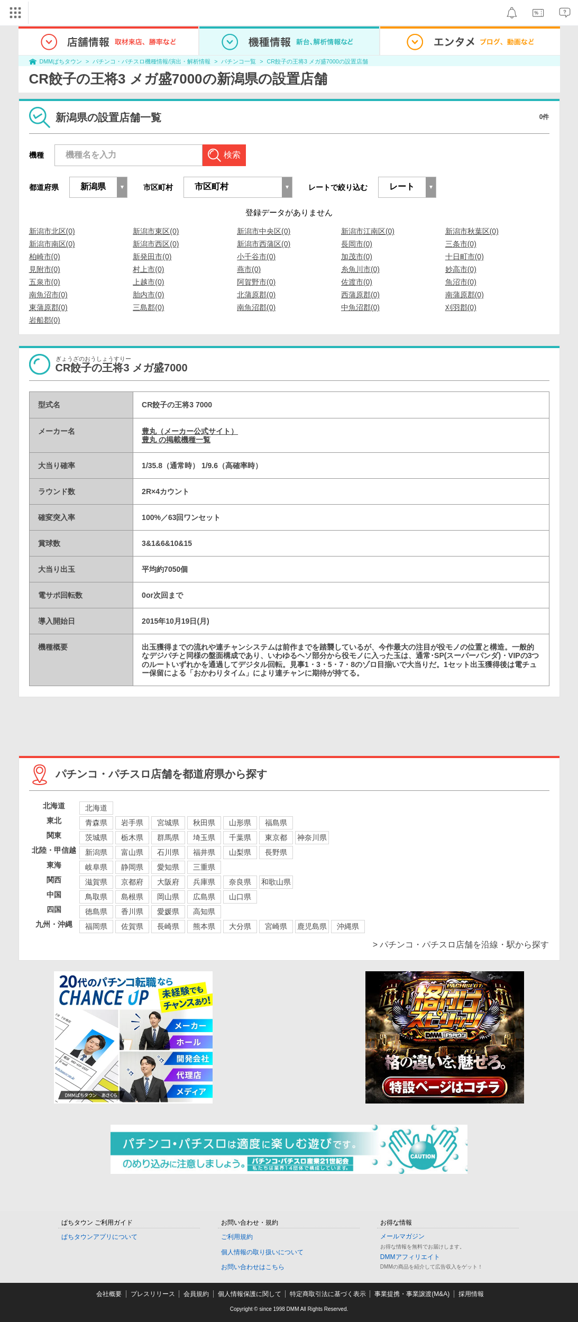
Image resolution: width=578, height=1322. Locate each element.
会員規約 (196, 1294)
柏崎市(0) (44, 256)
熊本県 (204, 926)
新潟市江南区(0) (367, 231)
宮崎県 (276, 926)
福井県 (204, 852)
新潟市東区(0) (156, 231)
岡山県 (168, 896)
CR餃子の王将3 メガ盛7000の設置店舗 (317, 61)
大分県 (240, 926)
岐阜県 (96, 867)
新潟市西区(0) (156, 244)
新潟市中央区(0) (263, 231)
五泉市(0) (44, 282)
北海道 (96, 808)
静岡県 (132, 867)
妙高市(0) (460, 269)
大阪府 (168, 882)
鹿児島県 (312, 926)
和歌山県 (276, 882)
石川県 (168, 852)
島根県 (132, 896)
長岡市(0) (356, 244)
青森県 (96, 822)
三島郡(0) (148, 307)
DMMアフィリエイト (410, 1257)
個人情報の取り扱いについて (262, 1252)
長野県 (276, 852)
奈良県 (240, 882)
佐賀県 (132, 926)
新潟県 (96, 852)
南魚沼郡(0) (256, 307)
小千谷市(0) (256, 256)
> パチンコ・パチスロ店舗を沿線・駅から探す (461, 944)
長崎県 (168, 926)
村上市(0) (148, 269)
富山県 (132, 852)
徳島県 (96, 911)
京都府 (132, 882)
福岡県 (96, 926)
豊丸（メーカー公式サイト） (190, 431)
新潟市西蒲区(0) (263, 244)
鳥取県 (96, 896)
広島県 (204, 896)
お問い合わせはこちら (253, 1267)
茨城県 (96, 837)
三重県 (204, 867)
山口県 (240, 896)
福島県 (276, 822)
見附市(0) (44, 269)
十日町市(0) (464, 256)
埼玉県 (204, 837)
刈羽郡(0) (460, 307)
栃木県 (132, 837)
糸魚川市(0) (360, 269)
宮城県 (168, 822)
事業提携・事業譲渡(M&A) (411, 1294)
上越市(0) (148, 282)
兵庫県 (204, 882)
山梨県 (240, 852)
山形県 (240, 822)
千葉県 (240, 837)
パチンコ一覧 (238, 61)
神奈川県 (312, 837)
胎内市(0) (148, 294)
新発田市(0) (152, 256)
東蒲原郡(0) (48, 307)
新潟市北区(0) (52, 231)
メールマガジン (402, 1236)
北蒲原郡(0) (256, 294)
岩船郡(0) (44, 320)
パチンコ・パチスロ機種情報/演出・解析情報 (151, 61)
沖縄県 (348, 926)
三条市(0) (460, 244)
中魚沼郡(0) (360, 307)
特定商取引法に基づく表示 (328, 1294)
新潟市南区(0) (52, 244)
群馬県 (168, 837)
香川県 (132, 911)
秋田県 (204, 822)
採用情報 (471, 1294)
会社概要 (109, 1294)
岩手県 (132, 822)
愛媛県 (168, 911)
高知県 (204, 911)
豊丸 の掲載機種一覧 (176, 439)
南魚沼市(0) (48, 294)
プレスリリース (153, 1294)
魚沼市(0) (460, 282)
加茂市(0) (356, 256)
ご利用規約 (237, 1237)
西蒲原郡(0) (360, 294)
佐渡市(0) (356, 282)
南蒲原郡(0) (464, 294)
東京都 (276, 837)
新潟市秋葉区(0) (472, 231)
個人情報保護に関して (249, 1294)
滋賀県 (96, 882)
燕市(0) (249, 269)
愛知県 (168, 867)
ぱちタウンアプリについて (99, 1237)
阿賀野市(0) (256, 282)
